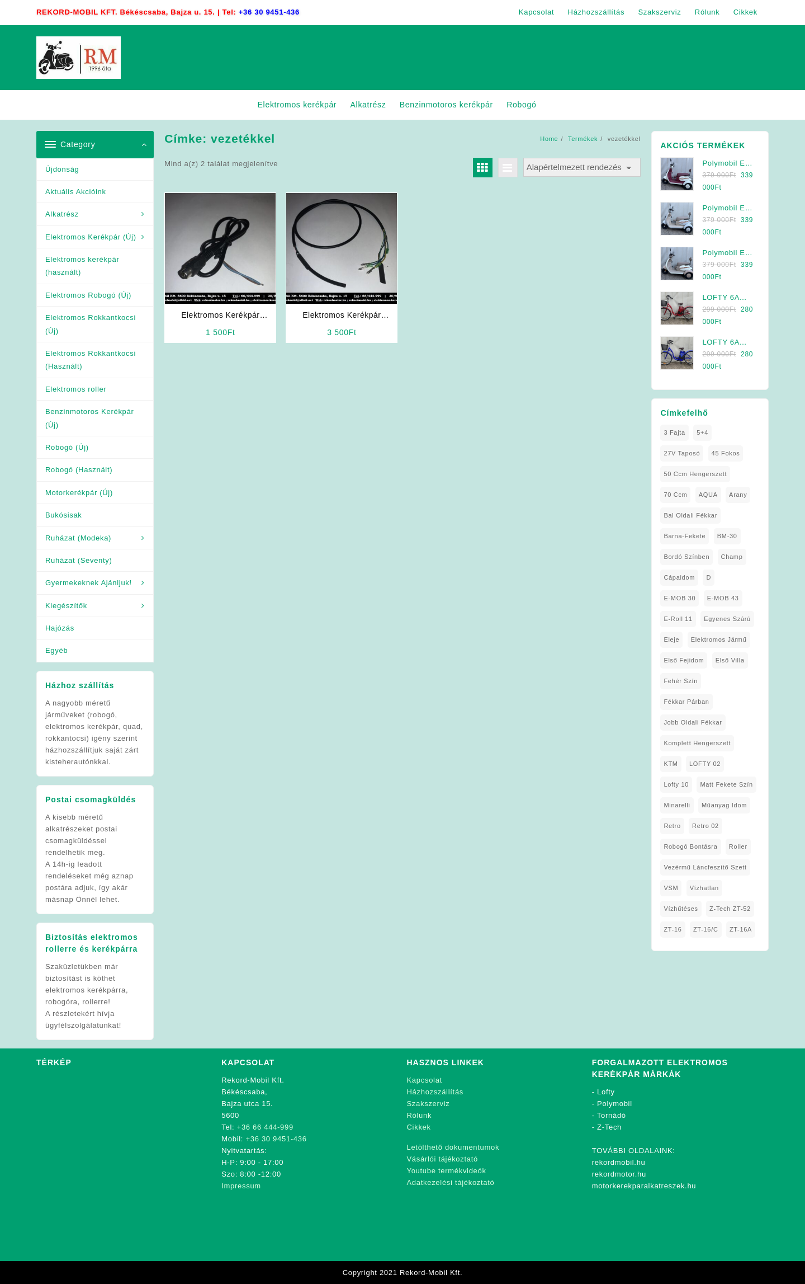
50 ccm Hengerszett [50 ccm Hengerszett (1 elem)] (695, 474)
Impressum (241, 1186)
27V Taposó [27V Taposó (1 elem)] (682, 453)
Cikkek (419, 1127)
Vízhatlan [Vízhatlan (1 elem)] (704, 888)
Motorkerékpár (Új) (79, 492)
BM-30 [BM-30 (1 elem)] (727, 536)
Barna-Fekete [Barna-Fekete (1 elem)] (684, 536)
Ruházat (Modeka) (78, 538)
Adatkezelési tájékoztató (451, 1182)
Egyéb (56, 650)
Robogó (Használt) (78, 469)
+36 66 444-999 (265, 1127)
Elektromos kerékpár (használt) (82, 265)
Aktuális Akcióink (75, 191)
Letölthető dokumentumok (453, 1147)
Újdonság (62, 169)
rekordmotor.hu (619, 1174)
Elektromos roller (75, 389)
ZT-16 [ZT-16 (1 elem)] (672, 929)
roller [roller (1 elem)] (738, 846)
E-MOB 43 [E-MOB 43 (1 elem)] (723, 598)
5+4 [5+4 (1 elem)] (702, 432)
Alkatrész (62, 214)
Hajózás (59, 628)
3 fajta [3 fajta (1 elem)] (674, 432)
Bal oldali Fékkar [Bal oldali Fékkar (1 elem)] (690, 515)
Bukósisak (63, 515)
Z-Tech (609, 1127)
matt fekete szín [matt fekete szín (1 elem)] (726, 784)
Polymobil (614, 1103)
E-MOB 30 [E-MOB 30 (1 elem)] (679, 598)
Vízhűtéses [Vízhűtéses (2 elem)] (681, 908)
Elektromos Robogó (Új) (88, 295)
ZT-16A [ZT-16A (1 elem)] (741, 929)
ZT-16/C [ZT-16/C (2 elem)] (705, 929)
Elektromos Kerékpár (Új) (90, 237)
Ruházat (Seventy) (78, 560)
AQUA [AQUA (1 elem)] (708, 494)
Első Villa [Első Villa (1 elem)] (730, 660)
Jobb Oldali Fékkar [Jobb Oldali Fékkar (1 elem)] (693, 722)
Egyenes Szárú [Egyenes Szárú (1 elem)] (727, 618)
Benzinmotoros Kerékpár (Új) (89, 418)
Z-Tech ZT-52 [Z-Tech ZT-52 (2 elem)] (730, 908)
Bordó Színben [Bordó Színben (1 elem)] (686, 556)
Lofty (606, 1092)
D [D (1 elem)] (708, 577)
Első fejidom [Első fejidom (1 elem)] (684, 660)
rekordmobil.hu (619, 1162)
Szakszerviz (428, 1103)
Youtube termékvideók (446, 1171)
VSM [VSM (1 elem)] (671, 888)
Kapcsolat (424, 1080)
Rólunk (419, 1115)
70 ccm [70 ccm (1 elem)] (675, 494)
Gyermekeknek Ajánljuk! (88, 582)
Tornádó (611, 1115)
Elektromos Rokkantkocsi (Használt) (90, 359)
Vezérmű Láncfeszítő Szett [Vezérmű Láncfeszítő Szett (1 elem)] (705, 867)
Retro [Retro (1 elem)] (672, 825)
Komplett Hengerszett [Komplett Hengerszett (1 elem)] (697, 743)
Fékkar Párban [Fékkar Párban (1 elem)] (686, 701)
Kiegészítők (66, 605)
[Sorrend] (582, 167)
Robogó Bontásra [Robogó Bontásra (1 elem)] (690, 846)
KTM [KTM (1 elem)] (671, 763)
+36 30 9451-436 (269, 12)
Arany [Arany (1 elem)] (738, 494)
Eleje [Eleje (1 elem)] (671, 639)
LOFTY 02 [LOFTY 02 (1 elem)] (705, 763)
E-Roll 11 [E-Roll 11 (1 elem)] (678, 618)
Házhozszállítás (435, 1092)
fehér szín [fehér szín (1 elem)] (681, 681)
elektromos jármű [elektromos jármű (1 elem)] (719, 639)
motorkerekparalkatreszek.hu (644, 1186)
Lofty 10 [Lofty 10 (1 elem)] (676, 784)
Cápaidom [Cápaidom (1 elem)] (679, 577)
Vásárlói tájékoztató (442, 1159)
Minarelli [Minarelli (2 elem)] (677, 805)
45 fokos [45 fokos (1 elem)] (726, 453)
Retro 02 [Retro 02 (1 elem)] (705, 825)
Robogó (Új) (67, 447)
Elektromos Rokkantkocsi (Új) (90, 324)
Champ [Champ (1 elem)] (732, 556)
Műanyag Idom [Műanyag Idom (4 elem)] (724, 805)
